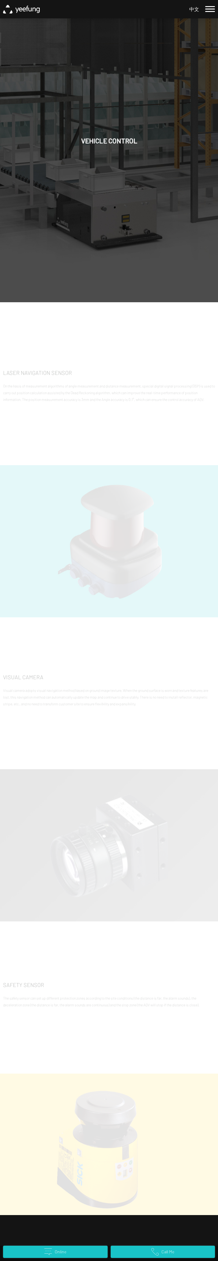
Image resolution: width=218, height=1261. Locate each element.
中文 (194, 9)
